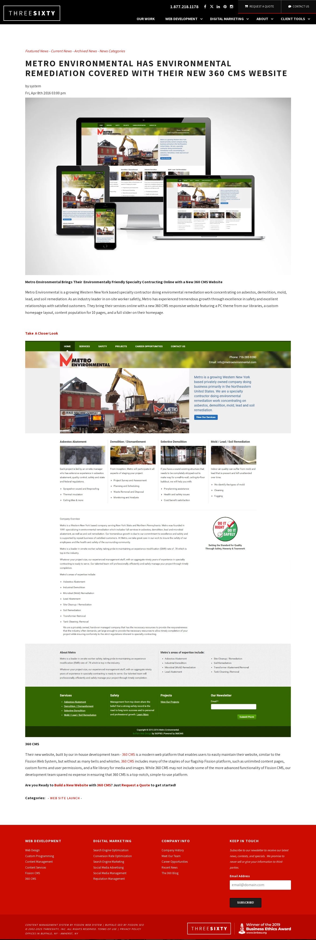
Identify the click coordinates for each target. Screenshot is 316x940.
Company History (173, 851)
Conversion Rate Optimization (112, 857)
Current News (61, 51)
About (266, 19)
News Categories (112, 51)
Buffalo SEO (113, 925)
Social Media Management (109, 874)
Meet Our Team (171, 857)
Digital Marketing (230, 19)
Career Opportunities (175, 863)
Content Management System (47, 925)
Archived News (85, 51)
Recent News (169, 868)
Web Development (185, 19)
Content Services (35, 868)
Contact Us (298, 7)
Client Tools (297, 19)
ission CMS (33, 874)
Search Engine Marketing (108, 863)
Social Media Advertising (108, 868)
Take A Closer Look (41, 334)
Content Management (39, 863)
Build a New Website (71, 785)
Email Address (240, 877)
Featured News (36, 51)
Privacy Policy (130, 930)
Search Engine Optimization (110, 851)
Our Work (146, 19)
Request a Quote (136, 785)
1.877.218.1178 (184, 7)
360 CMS (128, 755)
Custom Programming (39, 857)
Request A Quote (259, 7)
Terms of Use (107, 930)
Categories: (35, 798)
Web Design (32, 851)
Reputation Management (109, 880)
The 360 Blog (170, 874)
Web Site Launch (65, 799)
